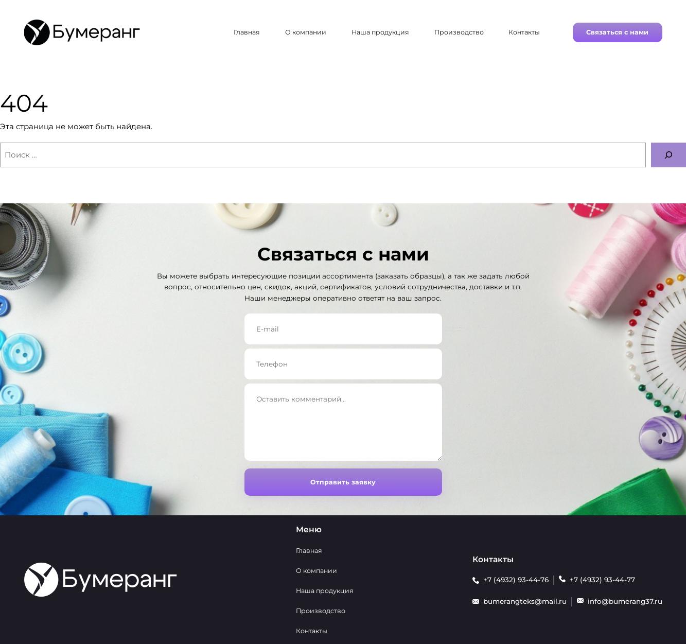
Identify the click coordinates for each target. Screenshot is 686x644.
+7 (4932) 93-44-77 (602, 580)
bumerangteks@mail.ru (525, 601)
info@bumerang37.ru (625, 601)
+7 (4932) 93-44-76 (516, 580)
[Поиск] (668, 155)
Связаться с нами (617, 32)
